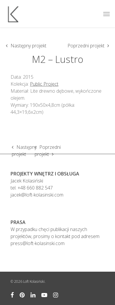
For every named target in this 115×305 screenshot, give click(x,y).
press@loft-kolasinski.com (38, 243)
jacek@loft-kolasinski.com (37, 195)
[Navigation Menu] (106, 14)
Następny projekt (28, 45)
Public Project (44, 84)
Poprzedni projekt (85, 45)
